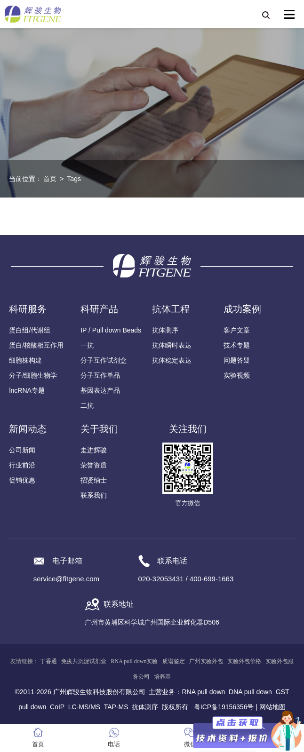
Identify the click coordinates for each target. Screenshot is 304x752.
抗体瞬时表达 (172, 345)
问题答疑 (237, 360)
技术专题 (237, 345)
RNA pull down (203, 692)
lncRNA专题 (26, 390)
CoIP (57, 707)
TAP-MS (116, 707)
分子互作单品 (100, 375)
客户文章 (237, 330)
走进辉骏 (93, 450)
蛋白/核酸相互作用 (36, 345)
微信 (190, 744)
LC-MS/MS (84, 707)
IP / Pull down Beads (110, 330)
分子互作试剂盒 (103, 360)
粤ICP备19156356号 (224, 707)
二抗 (87, 405)
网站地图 (272, 707)
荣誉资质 (93, 465)
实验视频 (237, 375)
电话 (114, 744)
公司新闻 (22, 450)
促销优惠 (22, 480)
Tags (74, 178)
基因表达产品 (100, 390)
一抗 (87, 345)
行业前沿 (22, 465)
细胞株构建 (25, 360)
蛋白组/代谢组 (29, 330)
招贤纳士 (93, 480)
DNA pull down (250, 692)
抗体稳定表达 (172, 360)
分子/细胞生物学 (33, 375)
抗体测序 (165, 330)
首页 (49, 178)
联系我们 (93, 495)
